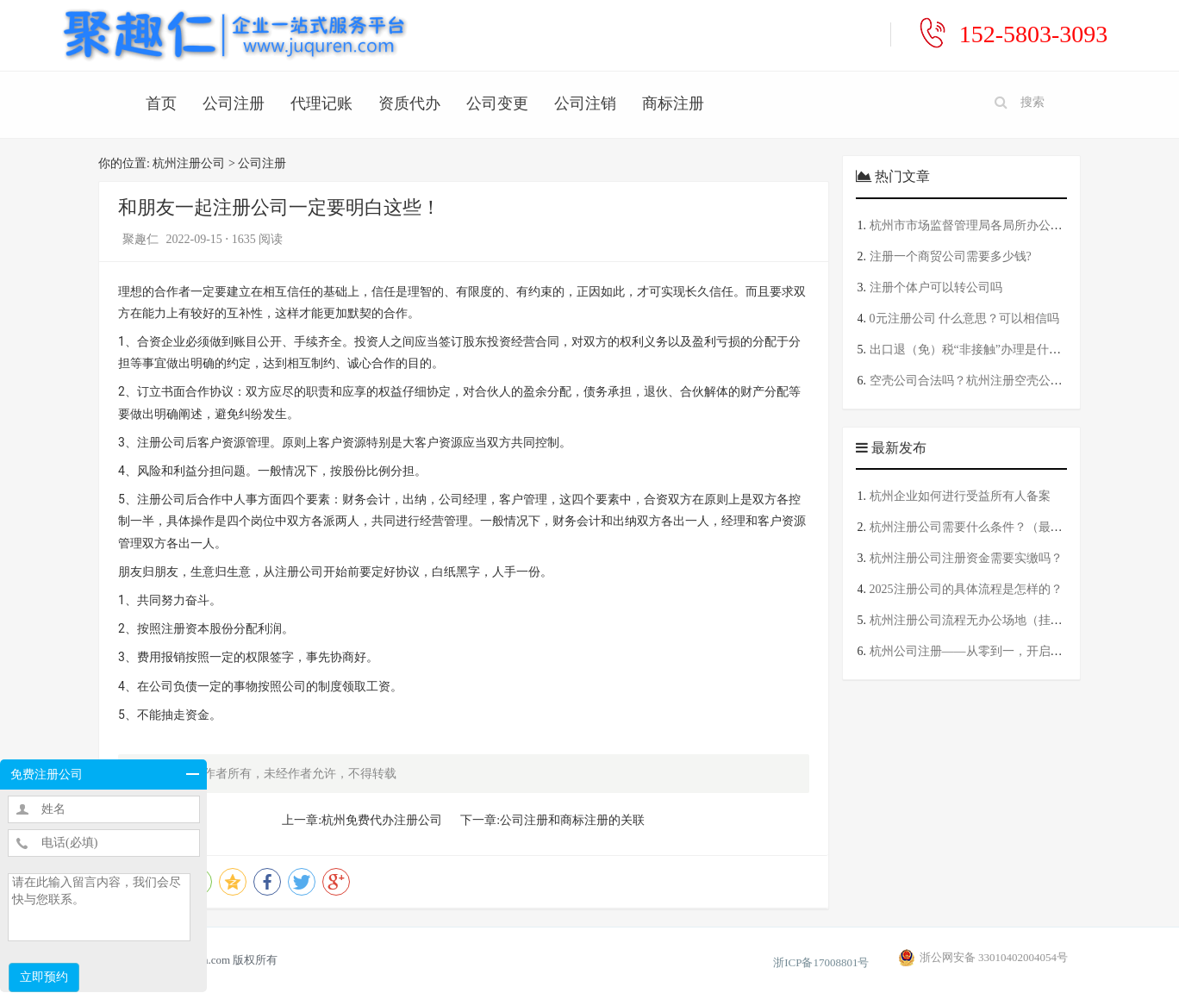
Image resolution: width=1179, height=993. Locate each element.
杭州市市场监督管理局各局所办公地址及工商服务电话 (1014, 225)
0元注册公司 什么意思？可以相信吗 (965, 318)
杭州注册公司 (189, 163)
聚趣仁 (142, 239)
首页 (161, 103)
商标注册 (673, 103)
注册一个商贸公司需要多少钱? (951, 256)
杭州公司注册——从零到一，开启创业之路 (984, 651)
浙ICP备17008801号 (821, 962)
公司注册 (234, 103)
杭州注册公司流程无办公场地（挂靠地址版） (990, 620)
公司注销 (585, 103)
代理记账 (321, 103)
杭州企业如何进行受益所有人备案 (960, 496)
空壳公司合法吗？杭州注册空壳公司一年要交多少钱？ (1014, 380)
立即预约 (44, 977)
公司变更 (497, 103)
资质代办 (409, 103)
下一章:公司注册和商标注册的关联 (552, 820)
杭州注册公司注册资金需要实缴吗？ (966, 558)
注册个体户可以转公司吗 (936, 287)
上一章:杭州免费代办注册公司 (362, 820)
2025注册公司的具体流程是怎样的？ (966, 589)
